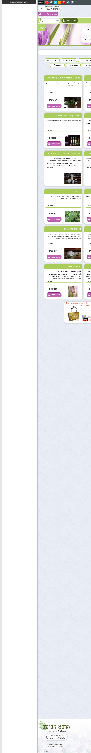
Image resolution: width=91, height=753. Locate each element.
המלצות (86, 380)
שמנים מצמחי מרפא (82, 337)
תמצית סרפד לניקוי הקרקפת (71, 191)
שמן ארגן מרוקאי (72, 448)
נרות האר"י (85, 376)
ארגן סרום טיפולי (72, 498)
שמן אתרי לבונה (73, 572)
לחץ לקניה (78, 38)
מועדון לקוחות (33, 20)
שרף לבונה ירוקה (72, 696)
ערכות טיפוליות (83, 351)
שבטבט (80, 266)
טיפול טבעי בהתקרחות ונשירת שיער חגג (26, 153)
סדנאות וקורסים (83, 361)
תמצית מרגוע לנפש (71, 473)
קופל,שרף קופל (73, 671)
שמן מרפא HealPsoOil (74, 548)
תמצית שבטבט (37, 266)
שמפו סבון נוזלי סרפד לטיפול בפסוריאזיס (30, 116)
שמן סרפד (79, 77)
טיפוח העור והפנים (82, 332)
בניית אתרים (5, 751)
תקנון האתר (85, 385)
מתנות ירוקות (84, 371)
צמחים (86, 356)
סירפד (40, 191)
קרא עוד (52, 92)
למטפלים (86, 366)
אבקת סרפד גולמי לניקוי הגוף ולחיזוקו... (25, 77)
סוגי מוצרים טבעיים (75, 327)
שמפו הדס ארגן (76, 228)
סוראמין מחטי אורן (72, 597)
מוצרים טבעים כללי (82, 347)
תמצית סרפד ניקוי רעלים (72, 115)
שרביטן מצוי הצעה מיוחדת (64, 29)
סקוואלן (76, 622)
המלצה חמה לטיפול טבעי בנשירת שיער (66, 153)
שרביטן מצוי (74, 522)
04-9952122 (13, 8)
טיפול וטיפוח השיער (82, 342)
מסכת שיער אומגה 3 (34, 228)
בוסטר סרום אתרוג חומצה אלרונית (72, 648)
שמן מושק (75, 423)
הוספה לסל (58, 106)
